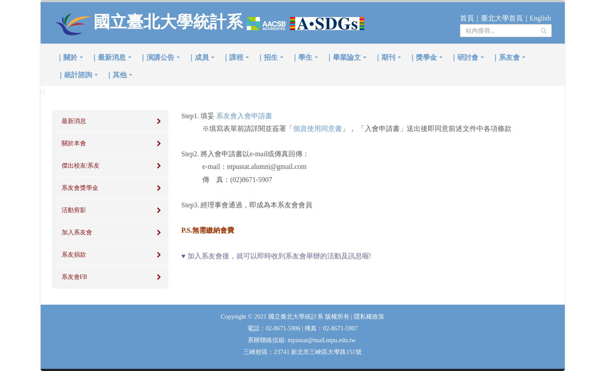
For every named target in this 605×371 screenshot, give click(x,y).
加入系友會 (77, 232)
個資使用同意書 (317, 128)
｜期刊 (384, 57)
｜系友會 (506, 57)
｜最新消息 (108, 57)
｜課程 (232, 57)
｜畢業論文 (343, 57)
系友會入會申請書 (244, 116)
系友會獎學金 (80, 188)
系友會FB (74, 277)
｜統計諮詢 (74, 75)
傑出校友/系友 (81, 165)
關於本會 (74, 143)
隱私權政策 (369, 316)
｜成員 (198, 57)
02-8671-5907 (340, 328)
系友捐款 (74, 254)
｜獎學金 (423, 57)
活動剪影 (74, 210)
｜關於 (66, 57)
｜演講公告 (156, 57)
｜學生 (301, 57)
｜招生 (267, 57)
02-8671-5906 (284, 328)
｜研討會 (464, 57)
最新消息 (74, 121)
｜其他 (116, 75)
